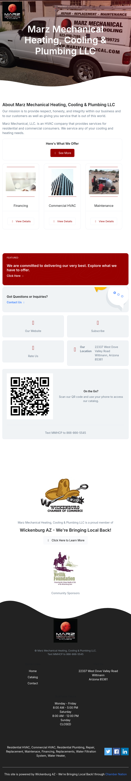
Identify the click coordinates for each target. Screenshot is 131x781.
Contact (33, 683)
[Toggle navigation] (125, 11)
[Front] (13, 11)
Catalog (33, 677)
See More (62, 153)
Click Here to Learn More (66, 540)
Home (33, 671)
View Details (21, 221)
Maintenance (103, 206)
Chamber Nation (116, 774)
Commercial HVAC (62, 206)
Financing (20, 206)
